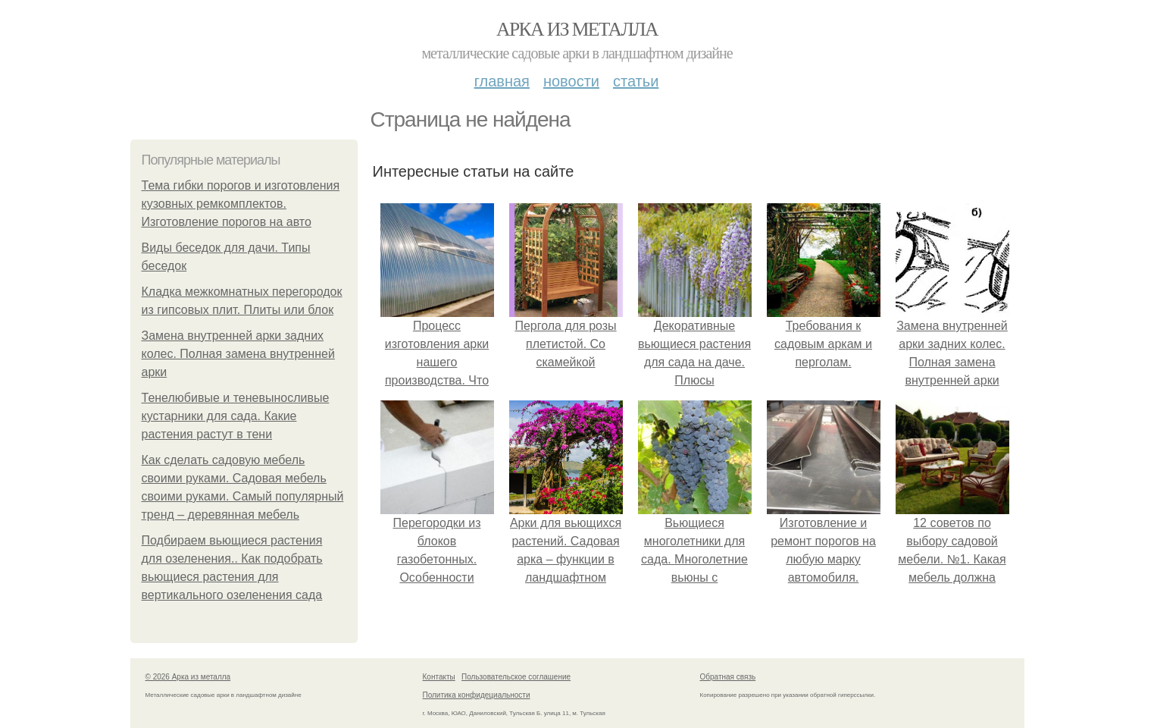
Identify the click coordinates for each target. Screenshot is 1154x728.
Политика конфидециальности (476, 695)
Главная (502, 81)
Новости (571, 81)
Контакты (439, 677)
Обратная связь (728, 677)
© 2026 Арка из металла (188, 677)
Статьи (635, 81)
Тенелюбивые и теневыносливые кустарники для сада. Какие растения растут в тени (236, 416)
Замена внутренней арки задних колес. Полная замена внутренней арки (238, 353)
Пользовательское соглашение (516, 677)
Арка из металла (577, 29)
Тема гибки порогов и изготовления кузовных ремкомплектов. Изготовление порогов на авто (241, 203)
